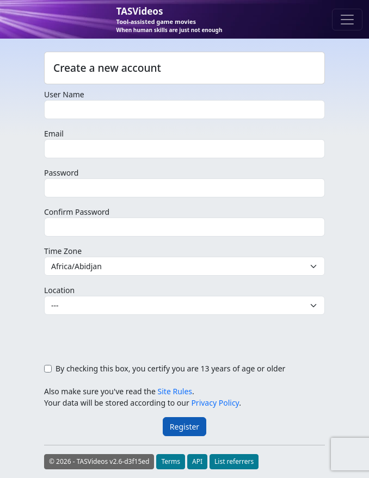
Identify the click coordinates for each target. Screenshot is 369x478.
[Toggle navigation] (347, 19)
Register (184, 426)
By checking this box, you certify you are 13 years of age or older (170, 368)
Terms (170, 461)
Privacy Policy (215, 403)
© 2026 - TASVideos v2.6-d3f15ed (99, 461)
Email (54, 133)
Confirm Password (76, 212)
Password (61, 172)
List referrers (234, 461)
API (197, 461)
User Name (64, 94)
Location (59, 290)
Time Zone (63, 251)
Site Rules (175, 391)
